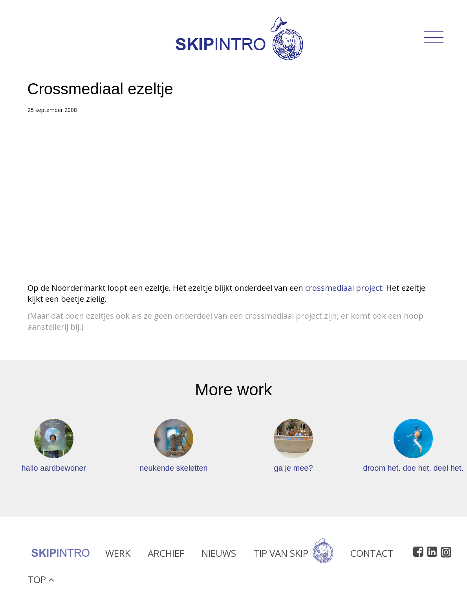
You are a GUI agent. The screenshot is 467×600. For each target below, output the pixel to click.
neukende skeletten (173, 468)
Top (40, 582)
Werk (117, 555)
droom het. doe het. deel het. (413, 468)
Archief (166, 555)
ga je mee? (293, 468)
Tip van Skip (293, 555)
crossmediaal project (343, 288)
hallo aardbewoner (53, 468)
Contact (372, 555)
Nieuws (218, 555)
